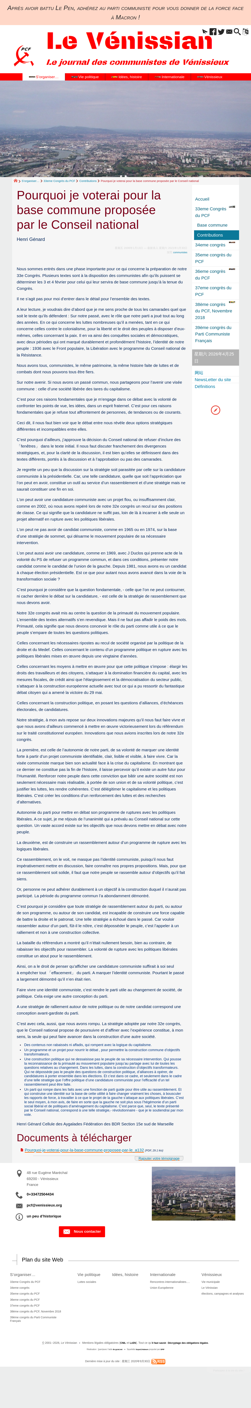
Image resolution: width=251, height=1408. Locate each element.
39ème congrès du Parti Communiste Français (32, 1342)
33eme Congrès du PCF (59, 181)
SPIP (164, 1372)
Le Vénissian (210, 1310)
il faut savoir (156, 1365)
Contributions (88, 181)
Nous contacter (82, 1254)
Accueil (202, 199)
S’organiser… (31, 181)
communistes (179, 252)
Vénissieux (214, 1297)
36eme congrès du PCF (24, 1322)
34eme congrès (19, 1310)
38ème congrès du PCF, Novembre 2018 (34, 1334)
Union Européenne (164, 1310)
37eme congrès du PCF (24, 1328)
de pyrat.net (116, 1372)
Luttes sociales (84, 1304)
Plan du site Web (46, 1282)
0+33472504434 (40, 1216)
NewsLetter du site (213, 379)
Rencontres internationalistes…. (172, 1304)
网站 (199, 372)
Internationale (167, 1297)
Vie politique (88, 1297)
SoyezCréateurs (142, 1372)
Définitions (205, 386)
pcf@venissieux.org (44, 1227)
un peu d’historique (44, 1238)
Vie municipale (211, 1304)
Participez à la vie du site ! (225, 1394)
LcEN (128, 1365)
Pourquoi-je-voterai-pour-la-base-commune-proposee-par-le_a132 (84, 1172)
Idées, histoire (127, 1297)
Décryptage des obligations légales (190, 1365)
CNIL (118, 1365)
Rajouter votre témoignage (155, 1180)
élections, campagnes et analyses (223, 1316)
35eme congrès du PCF (24, 1316)
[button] (197, 32)
